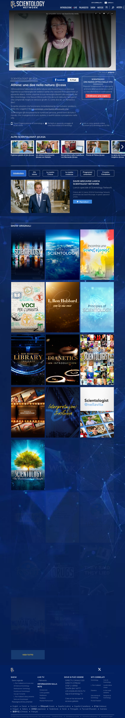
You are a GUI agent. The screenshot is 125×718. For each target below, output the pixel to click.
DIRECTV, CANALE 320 (74, 679)
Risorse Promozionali (46, 699)
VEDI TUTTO (27, 655)
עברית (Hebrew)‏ (100, 705)
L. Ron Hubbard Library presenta (24, 695)
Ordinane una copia (98, 95)
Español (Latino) (64, 705)
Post (73, 80)
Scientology (94, 679)
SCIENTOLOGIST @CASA (24, 78)
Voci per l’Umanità (19, 692)
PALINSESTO (83, 7)
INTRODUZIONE (66, 7)
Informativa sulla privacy (90, 715)
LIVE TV (40, 676)
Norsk (64, 707)
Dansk (24, 705)
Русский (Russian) (89, 707)
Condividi (60, 80)
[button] (122, 147)
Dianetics (94, 689)
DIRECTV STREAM (72, 682)
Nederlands (53, 707)
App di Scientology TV (74, 692)
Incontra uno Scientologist (22, 690)
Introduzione (43, 688)
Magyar (16, 707)
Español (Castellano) (82, 705)
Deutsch (33, 705)
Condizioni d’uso (57, 715)
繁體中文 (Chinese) (20, 710)
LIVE (75, 7)
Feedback (43, 696)
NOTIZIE (100, 7)
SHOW (93, 7)
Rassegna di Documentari (22, 700)
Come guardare (44, 691)
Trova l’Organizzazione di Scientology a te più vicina (28, 124)
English (15, 705)
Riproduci (82, 201)
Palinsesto (43, 679)
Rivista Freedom (96, 699)
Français (34, 710)
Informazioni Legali (106, 715)
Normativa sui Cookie (72, 715)
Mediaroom (43, 694)
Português (74, 707)
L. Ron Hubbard (96, 684)
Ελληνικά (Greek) (47, 705)
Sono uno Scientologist (21, 698)
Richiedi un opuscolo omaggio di (60, 124)
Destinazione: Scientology (22, 687)
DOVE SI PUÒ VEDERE (74, 676)
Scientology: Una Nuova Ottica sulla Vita (50, 109)
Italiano (25, 707)
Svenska (103, 707)
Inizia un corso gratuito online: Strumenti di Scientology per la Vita (95, 124)
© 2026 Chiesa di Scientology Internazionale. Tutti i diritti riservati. (30, 715)
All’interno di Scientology (21, 684)
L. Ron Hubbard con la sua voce (23, 682)
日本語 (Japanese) (38, 707)
